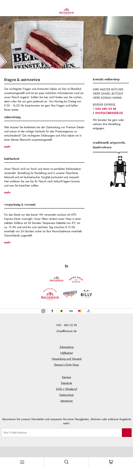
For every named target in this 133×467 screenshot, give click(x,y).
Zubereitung (67, 347)
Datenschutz (66, 395)
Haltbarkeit (66, 353)
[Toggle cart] (111, 462)
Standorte (66, 383)
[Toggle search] (66, 462)
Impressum (66, 401)
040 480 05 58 (105, 109)
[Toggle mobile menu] (22, 462)
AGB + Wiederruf (66, 389)
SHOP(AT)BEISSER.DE (109, 113)
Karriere (66, 377)
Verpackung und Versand (66, 359)
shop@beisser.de (66, 331)
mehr (7, 147)
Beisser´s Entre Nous (66, 365)
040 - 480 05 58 (66, 325)
